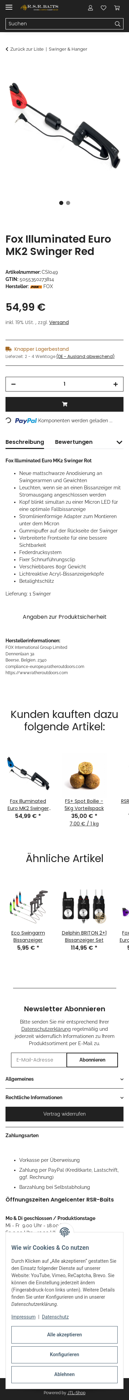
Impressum (23, 1317)
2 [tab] (68, 203)
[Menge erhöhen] (115, 384)
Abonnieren (92, 1060)
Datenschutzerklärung (46, 1029)
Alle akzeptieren (64, 1334)
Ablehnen (64, 1374)
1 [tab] (61, 203)
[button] (90, 7)
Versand (59, 322)
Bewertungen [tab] (74, 442)
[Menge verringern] (13, 384)
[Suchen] (117, 24)
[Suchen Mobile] (59, 24)
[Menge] (64, 384)
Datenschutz (55, 1317)
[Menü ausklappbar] (9, 4)
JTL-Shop (76, 1392)
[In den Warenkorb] (11, 67)
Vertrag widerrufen (64, 1114)
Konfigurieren (64, 1354)
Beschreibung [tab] (25, 442)
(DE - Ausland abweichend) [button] (85, 356)
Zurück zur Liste (27, 49)
